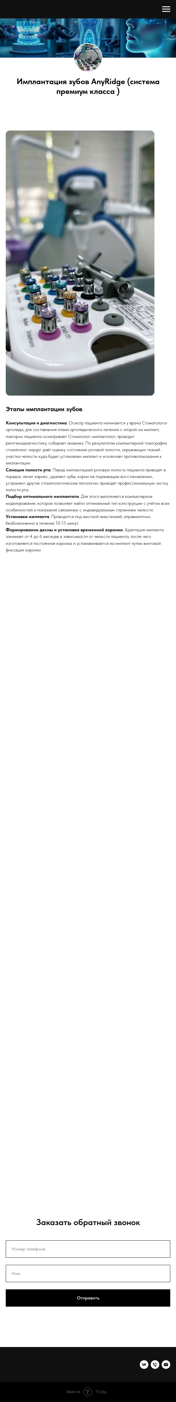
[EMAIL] (166, 1364)
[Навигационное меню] (166, 9)
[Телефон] (155, 1364)
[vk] (144, 1364)
